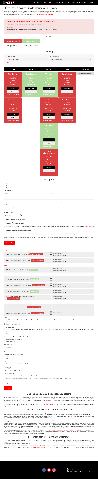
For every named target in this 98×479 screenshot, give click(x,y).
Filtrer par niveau (54, 56)
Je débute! (44, 2)
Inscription (12, 88)
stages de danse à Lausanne (46, 14)
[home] (8, 2)
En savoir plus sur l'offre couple (12, 321)
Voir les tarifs (9, 243)
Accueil (36, 2)
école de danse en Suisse (47, 404)
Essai (12, 91)
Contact (92, 2)
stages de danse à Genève (72, 430)
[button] (57, 2)
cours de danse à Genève (39, 447)
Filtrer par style (11, 56)
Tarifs (50, 2)
